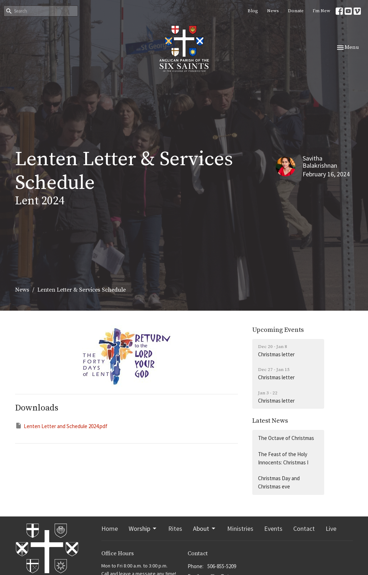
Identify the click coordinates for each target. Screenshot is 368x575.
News (273, 11)
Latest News (270, 421)
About (204, 528)
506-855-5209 (221, 566)
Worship (143, 528)
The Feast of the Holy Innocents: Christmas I (283, 458)
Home (109, 528)
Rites (175, 528)
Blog (253, 11)
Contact (304, 528)
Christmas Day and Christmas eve (279, 482)
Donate (296, 11)
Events (273, 528)
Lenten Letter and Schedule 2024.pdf (61, 426)
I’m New (321, 11)
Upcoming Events (278, 330)
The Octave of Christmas (286, 438)
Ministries (240, 528)
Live (331, 528)
